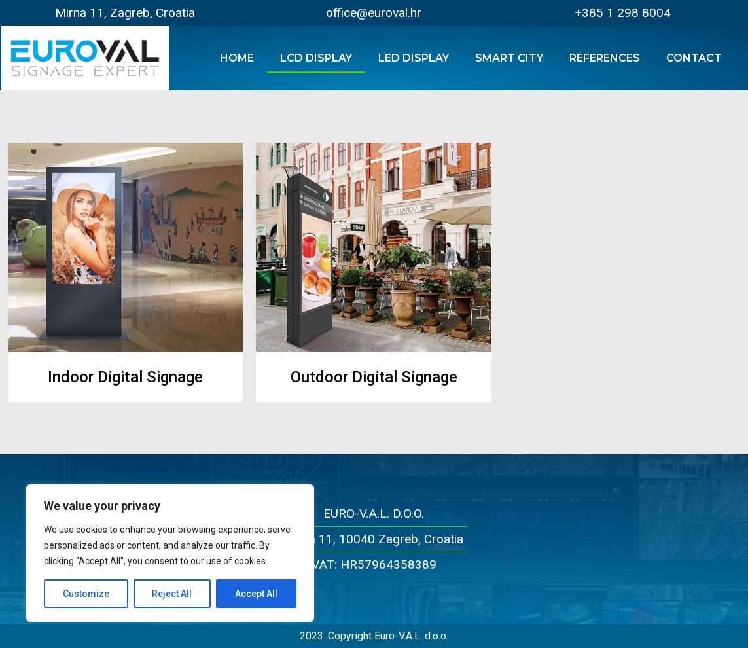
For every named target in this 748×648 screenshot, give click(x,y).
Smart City (509, 58)
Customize (86, 593)
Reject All (172, 593)
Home (237, 58)
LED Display (413, 58)
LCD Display (316, 58)
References (604, 58)
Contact (694, 58)
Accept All (256, 593)
